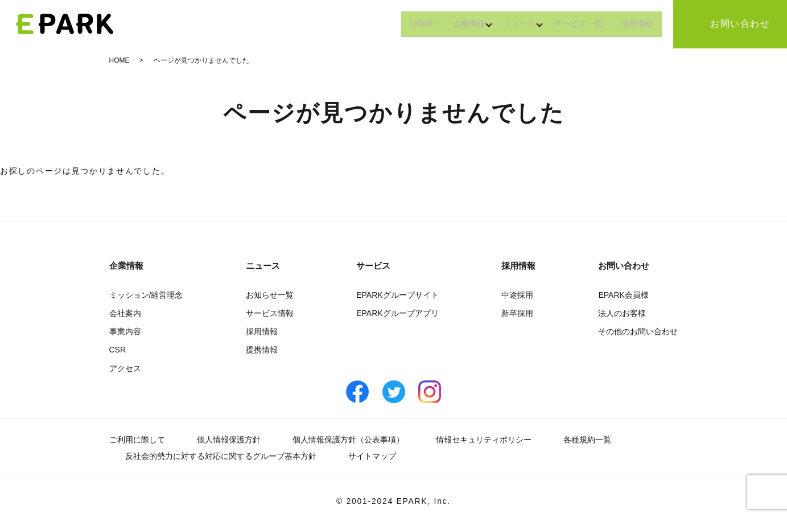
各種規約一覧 (587, 439)
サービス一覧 (570, 23)
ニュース (506, 23)
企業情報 (451, 23)
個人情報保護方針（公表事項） (348, 439)
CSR (117, 349)
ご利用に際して (137, 439)
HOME (399, 23)
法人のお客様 (622, 313)
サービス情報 (270, 313)
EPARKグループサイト (397, 294)
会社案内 (125, 313)
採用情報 (634, 23)
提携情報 (262, 349)
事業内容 (125, 331)
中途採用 (517, 294)
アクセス (125, 368)
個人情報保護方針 (229, 439)
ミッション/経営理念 (146, 294)
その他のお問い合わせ (638, 331)
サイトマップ (372, 456)
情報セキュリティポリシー (483, 439)
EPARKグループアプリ (397, 313)
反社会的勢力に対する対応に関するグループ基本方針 (220, 456)
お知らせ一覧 (270, 294)
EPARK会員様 (623, 294)
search (674, 24)
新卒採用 (517, 313)
